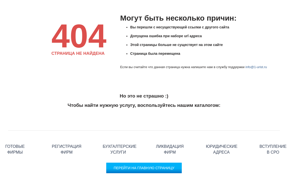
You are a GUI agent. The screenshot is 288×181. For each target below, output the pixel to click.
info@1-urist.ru (256, 67)
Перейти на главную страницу (144, 168)
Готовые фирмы (15, 130)
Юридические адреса (221, 130)
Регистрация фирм (66, 130)
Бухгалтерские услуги (118, 130)
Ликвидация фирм (170, 130)
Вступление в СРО (273, 130)
